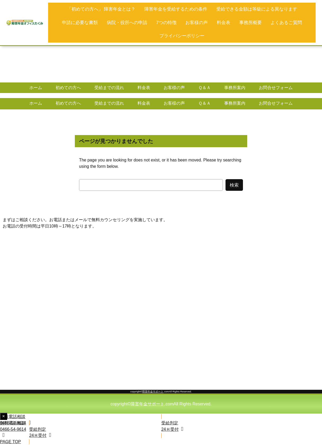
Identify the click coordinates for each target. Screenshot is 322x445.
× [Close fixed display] (4, 416)
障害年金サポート (152, 391)
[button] (80, 420)
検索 (234, 185)
